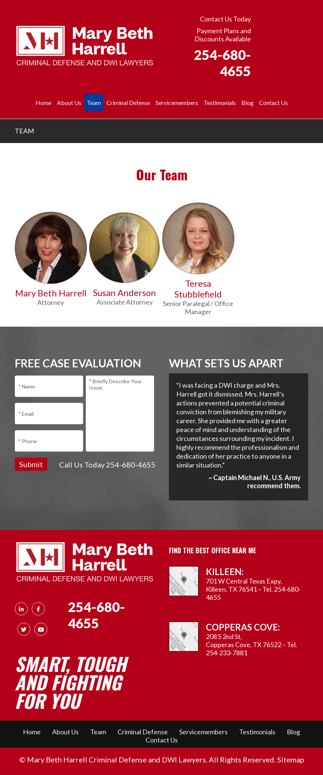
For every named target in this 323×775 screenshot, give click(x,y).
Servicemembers (177, 102)
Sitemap (290, 759)
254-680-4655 (222, 63)
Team (98, 732)
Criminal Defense (128, 102)
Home (43, 102)
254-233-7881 (226, 653)
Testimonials (220, 102)
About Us (69, 102)
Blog (247, 102)
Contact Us (273, 102)
